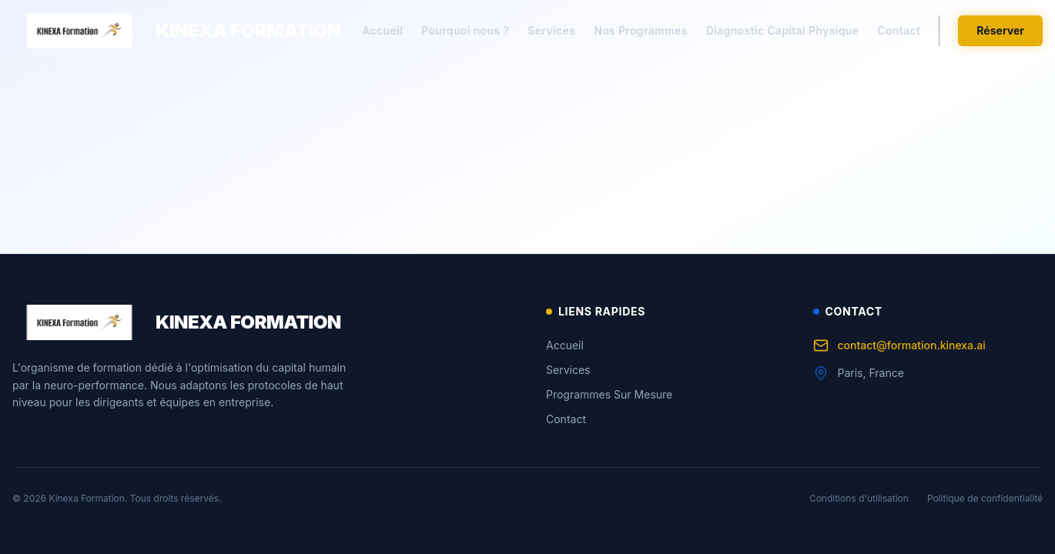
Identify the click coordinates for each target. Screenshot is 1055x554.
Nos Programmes (640, 30)
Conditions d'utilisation (859, 498)
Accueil (382, 30)
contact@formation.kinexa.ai (899, 345)
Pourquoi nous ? (465, 30)
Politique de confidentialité (985, 498)
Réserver (1000, 30)
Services (551, 30)
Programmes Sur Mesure (609, 394)
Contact (898, 30)
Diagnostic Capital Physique (782, 30)
